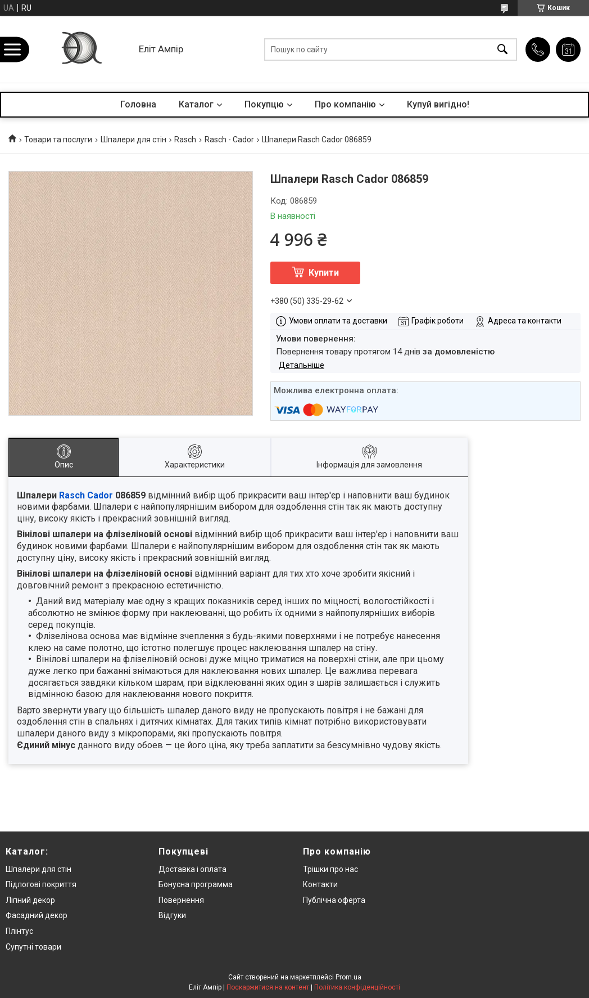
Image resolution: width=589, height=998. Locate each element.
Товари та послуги (58, 139)
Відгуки (172, 915)
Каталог (196, 104)
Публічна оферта (334, 900)
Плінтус (19, 931)
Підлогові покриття (41, 884)
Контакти (320, 884)
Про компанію (345, 104)
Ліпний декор (30, 900)
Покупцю (264, 104)
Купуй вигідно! (438, 104)
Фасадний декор (36, 915)
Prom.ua (348, 977)
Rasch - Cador (229, 139)
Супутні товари (33, 946)
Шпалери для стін (133, 139)
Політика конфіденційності (357, 987)
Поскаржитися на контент (267, 987)
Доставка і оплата (192, 869)
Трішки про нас (330, 869)
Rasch (185, 139)
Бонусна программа (195, 884)
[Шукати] (502, 49)
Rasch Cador (86, 495)
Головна (138, 104)
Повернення (181, 900)
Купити (324, 272)
